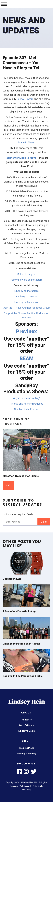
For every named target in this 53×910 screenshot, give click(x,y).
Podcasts (26, 719)
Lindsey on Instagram (26, 290)
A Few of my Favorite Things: (20, 611)
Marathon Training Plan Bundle (21, 475)
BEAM (27, 358)
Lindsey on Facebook (26, 302)
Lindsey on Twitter (26, 296)
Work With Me (26, 725)
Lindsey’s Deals (26, 731)
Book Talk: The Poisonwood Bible (23, 676)
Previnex (26, 331)
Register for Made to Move (20, 157)
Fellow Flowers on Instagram (26, 279)
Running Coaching (26, 753)
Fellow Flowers (25, 98)
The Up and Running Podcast (26, 403)
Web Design (25, 786)
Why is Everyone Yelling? (26, 398)
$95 (8, 485)
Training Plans (26, 748)
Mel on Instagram (26, 274)
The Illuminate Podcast (26, 409)
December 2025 (12, 578)
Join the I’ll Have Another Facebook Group (26, 307)
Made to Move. (26, 142)
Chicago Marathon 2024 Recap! (21, 643)
